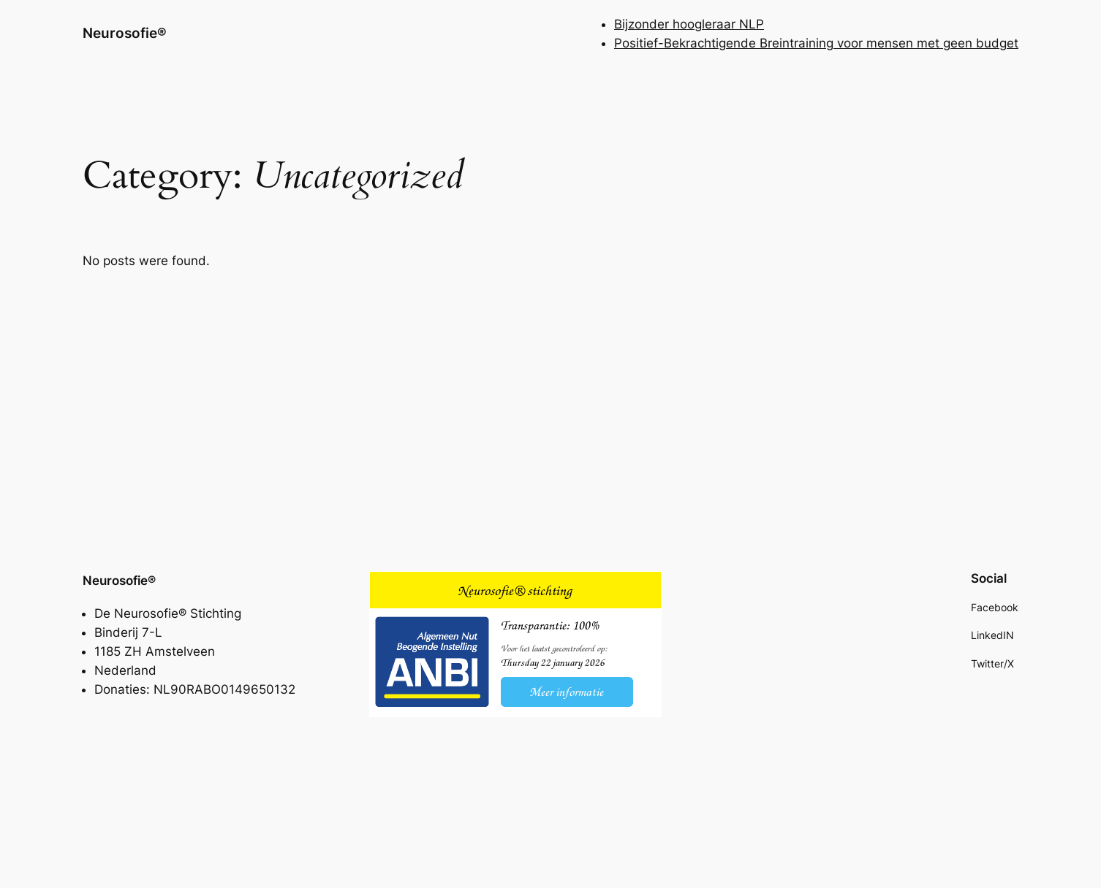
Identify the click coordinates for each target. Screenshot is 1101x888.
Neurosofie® (125, 33)
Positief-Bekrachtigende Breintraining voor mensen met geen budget (816, 43)
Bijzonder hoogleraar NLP (689, 24)
